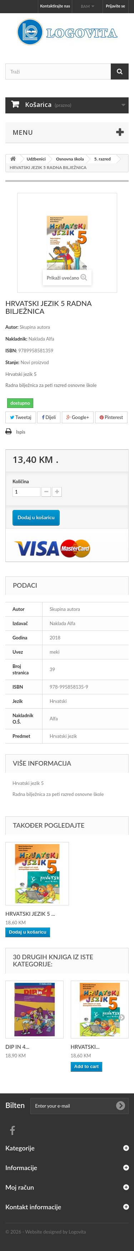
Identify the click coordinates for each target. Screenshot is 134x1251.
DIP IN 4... (17, 1046)
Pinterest (111, 417)
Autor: (12, 327)
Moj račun (19, 1187)
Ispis (20, 432)
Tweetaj (20, 417)
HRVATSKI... (85, 1046)
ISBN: (11, 350)
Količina (21, 481)
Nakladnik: (16, 339)
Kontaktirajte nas (55, 6)
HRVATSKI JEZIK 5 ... (30, 913)
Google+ (77, 417)
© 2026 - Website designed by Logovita (45, 1232)
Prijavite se (115, 6)
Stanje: (12, 362)
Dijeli (49, 417)
